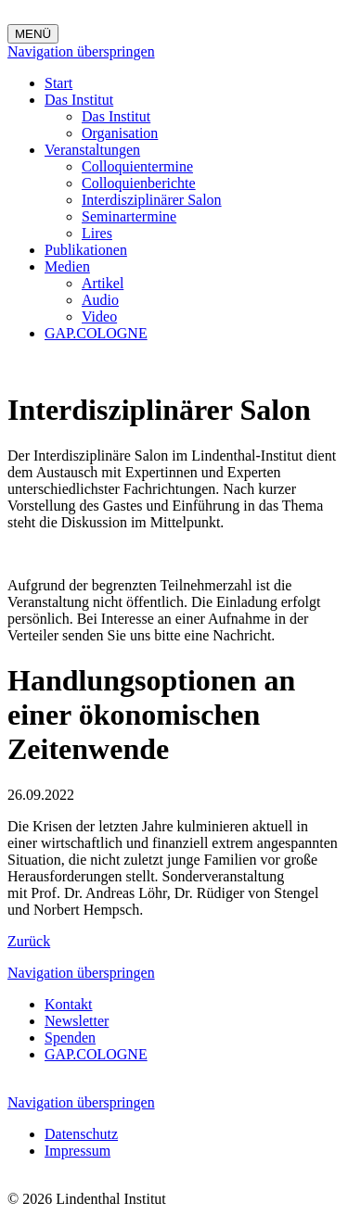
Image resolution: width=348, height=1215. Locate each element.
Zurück (28, 941)
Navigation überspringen (81, 51)
